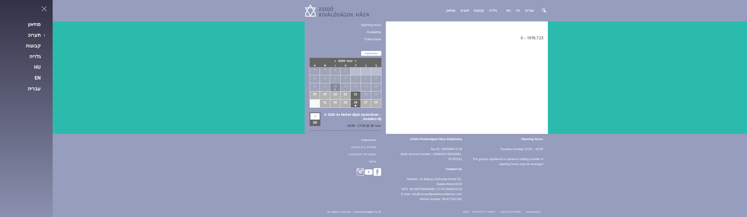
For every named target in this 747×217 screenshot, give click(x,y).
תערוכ (412, 11)
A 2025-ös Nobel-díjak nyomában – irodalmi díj (300, 116)
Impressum (316, 140)
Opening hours (318, 25)
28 (303, 102)
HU (456, 11)
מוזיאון (398, 11)
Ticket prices (319, 39)
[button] (488, 10)
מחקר (320, 161)
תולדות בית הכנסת (311, 147)
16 (282, 86)
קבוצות (426, 11)
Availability (321, 32)
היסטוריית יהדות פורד (309, 154)
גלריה (440, 11)
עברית (477, 11)
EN (465, 11)
